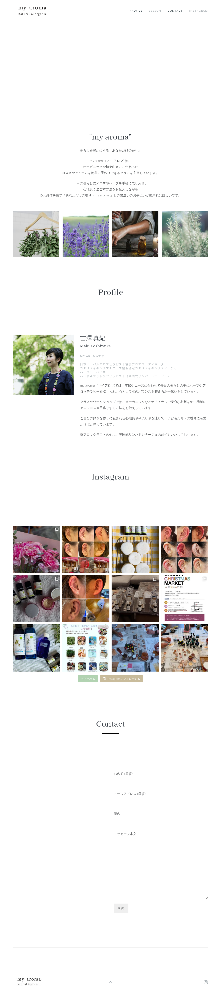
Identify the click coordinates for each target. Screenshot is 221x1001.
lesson (155, 11)
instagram (198, 11)
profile (136, 11)
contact (175, 11)
